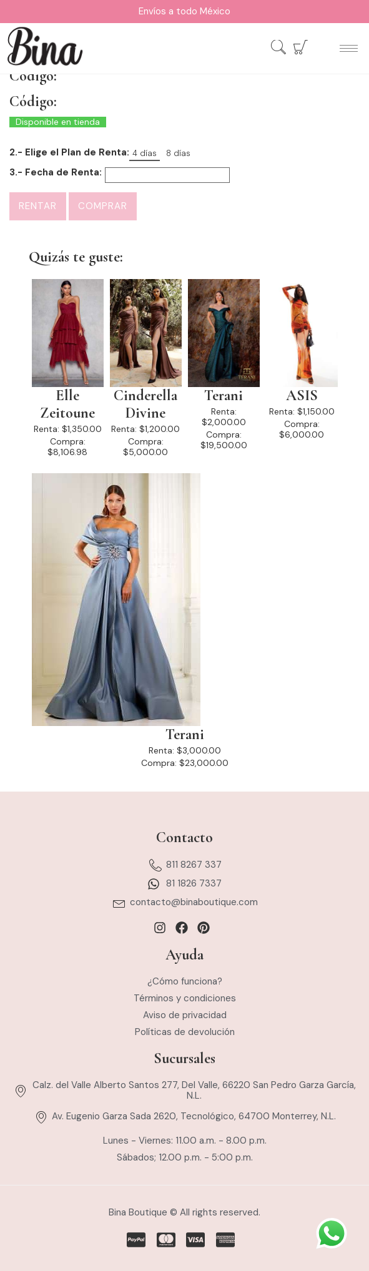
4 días (144, 153)
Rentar (38, 206)
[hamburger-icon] (349, 48)
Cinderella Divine (145, 404)
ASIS (302, 396)
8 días (178, 153)
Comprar (102, 206)
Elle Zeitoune (67, 404)
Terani (223, 396)
